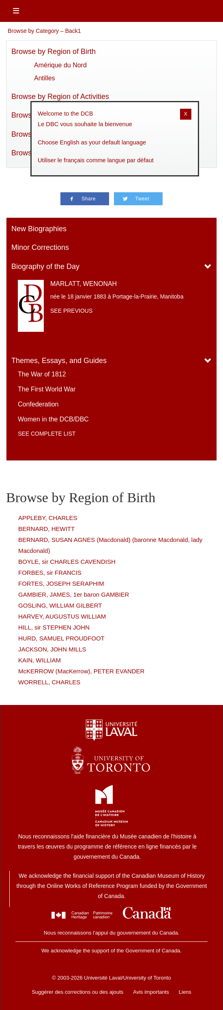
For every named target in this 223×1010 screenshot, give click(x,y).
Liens (185, 992)
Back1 (73, 31)
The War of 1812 (42, 374)
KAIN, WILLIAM (39, 660)
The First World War (46, 389)
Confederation (38, 404)
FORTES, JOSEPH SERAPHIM (61, 583)
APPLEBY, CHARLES (47, 517)
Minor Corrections (40, 247)
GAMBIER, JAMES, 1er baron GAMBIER (73, 594)
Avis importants (151, 992)
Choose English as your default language (92, 142)
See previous (71, 310)
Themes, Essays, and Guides (59, 361)
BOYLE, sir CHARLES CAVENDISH (67, 561)
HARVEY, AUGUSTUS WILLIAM (62, 616)
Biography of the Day (45, 266)
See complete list (46, 433)
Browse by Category (33, 31)
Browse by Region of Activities (60, 96)
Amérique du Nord (60, 65)
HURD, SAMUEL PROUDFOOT (61, 638)
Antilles (44, 78)
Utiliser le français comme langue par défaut (96, 160)
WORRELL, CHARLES (49, 682)
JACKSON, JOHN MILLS (52, 649)
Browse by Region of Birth (53, 51)
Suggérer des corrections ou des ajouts (77, 992)
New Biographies (38, 229)
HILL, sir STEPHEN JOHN (54, 627)
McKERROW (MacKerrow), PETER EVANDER (81, 671)
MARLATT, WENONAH (83, 283)
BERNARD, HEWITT (46, 528)
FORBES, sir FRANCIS (49, 572)
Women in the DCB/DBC (53, 419)
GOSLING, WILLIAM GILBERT (60, 605)
